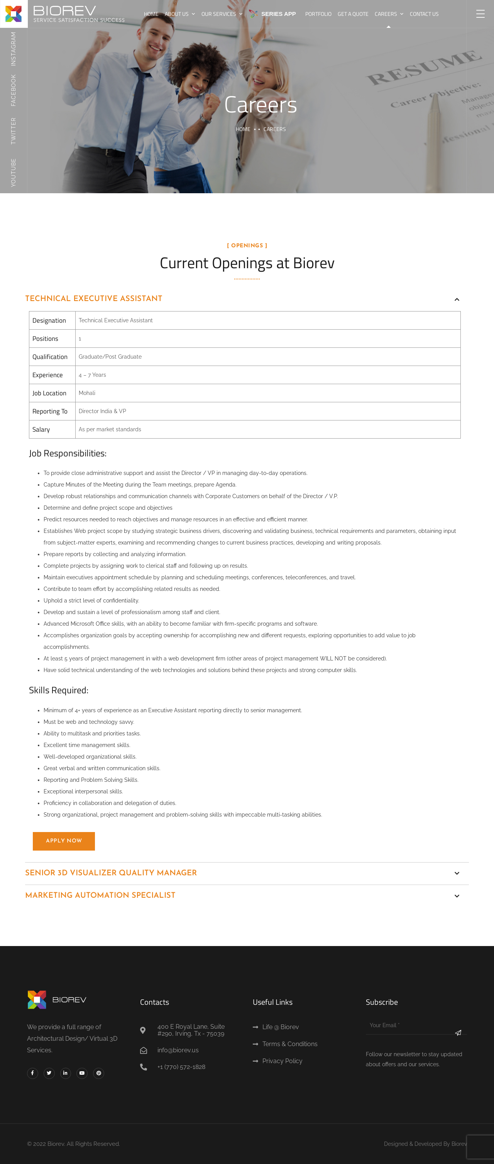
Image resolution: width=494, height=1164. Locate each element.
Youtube (13, 172)
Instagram (13, 49)
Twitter (13, 131)
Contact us (424, 14)
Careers (386, 14)
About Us (177, 14)
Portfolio (318, 14)
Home (151, 14)
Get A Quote (353, 14)
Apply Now (64, 841)
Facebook (13, 90)
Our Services (218, 14)
